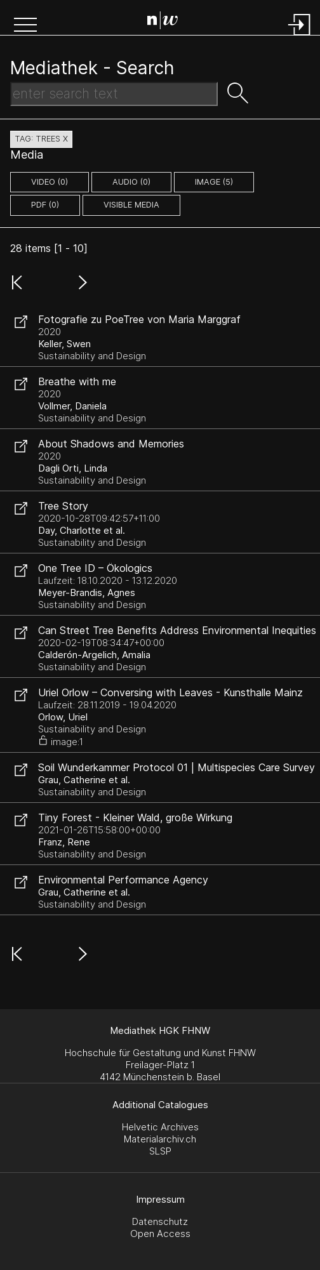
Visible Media (131, 204)
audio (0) (131, 182)
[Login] (299, 36)
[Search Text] (114, 94)
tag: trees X (41, 138)
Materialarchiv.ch (160, 1139)
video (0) (49, 182)
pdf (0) (45, 204)
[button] (25, 26)
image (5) (214, 182)
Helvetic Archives (160, 1127)
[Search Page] (162, 22)
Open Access (160, 1233)
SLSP (160, 1151)
